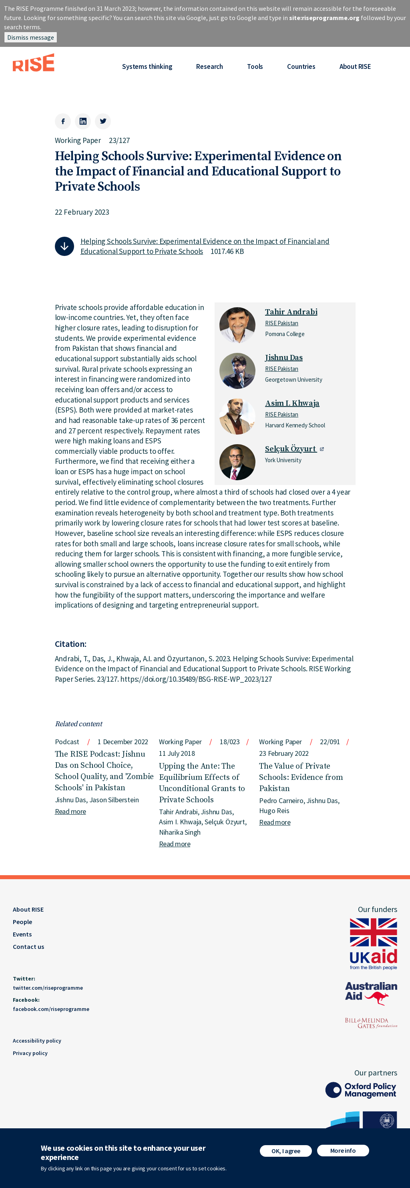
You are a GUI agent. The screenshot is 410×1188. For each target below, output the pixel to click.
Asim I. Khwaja (292, 404)
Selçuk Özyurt (291, 449)
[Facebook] (63, 121)
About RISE (355, 66)
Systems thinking (147, 66)
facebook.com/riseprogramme (51, 1009)
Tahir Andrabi (291, 312)
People (22, 922)
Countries (301, 66)
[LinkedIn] (83, 121)
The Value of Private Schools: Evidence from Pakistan (301, 777)
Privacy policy (30, 1053)
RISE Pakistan (281, 323)
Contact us (28, 946)
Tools (255, 66)
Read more (70, 811)
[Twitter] (103, 121)
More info (343, 1153)
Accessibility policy (37, 1040)
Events (22, 934)
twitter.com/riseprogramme (48, 987)
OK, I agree (285, 1154)
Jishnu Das (284, 358)
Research (209, 66)
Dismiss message (30, 37)
